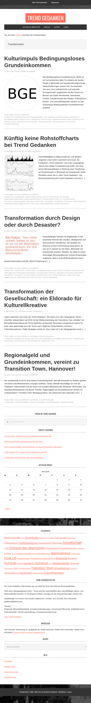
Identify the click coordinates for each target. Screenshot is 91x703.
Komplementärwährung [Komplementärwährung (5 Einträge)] (25, 561)
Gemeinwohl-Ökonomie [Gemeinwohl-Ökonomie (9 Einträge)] (50, 550)
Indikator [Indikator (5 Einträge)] (80, 555)
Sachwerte (49, 208)
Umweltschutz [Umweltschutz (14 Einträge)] (62, 575)
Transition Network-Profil (35, 639)
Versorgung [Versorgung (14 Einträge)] (26, 579)
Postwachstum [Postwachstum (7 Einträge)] (23, 565)
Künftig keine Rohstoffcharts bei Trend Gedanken (23, 464)
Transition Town (11, 211)
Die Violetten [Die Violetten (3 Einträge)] (50, 545)
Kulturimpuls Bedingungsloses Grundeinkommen (28, 65)
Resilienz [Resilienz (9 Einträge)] (72, 565)
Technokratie (42, 282)
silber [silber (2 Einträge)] (50, 570)
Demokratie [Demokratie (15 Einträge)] (32, 544)
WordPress (62, 699)
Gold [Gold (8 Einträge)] (6, 555)
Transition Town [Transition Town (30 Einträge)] (42, 575)
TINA (50, 282)
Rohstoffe (39, 208)
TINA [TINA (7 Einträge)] (15, 575)
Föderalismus (30, 204)
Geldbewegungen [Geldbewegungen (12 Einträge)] (28, 550)
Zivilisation (70, 129)
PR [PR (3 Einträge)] (54, 566)
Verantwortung (59, 129)
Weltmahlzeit (36, 284)
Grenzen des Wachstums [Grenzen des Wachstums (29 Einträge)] (27, 555)
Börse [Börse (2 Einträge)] (23, 545)
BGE (45, 124)
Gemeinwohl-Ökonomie (52, 346)
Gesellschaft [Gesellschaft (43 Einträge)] (72, 550)
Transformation (45, 129)
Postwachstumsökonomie (14, 208)
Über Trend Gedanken (13, 624)
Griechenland (10, 280)
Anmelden (8, 668)
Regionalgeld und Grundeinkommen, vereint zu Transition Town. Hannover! (43, 369)
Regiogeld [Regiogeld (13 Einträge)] (61, 565)
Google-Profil (19, 639)
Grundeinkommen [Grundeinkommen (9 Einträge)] (68, 555)
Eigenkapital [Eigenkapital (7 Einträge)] (60, 545)
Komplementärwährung (14, 206)
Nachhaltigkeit (10, 129)
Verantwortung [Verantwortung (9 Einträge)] (11, 580)
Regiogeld (30, 208)
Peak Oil (58, 206)
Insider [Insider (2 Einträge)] (13, 560)
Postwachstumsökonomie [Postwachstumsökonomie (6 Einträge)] (41, 565)
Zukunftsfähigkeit (11, 131)
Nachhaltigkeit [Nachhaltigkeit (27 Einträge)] (60, 560)
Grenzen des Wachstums (41, 126)
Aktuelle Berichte (21, 122)
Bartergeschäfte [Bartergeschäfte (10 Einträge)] (12, 544)
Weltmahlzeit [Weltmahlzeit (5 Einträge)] (38, 580)
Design (28, 346)
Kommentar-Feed (11, 679)
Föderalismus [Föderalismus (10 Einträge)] (11, 550)
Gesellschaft (24, 126)
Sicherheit (59, 208)
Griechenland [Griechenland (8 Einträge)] (51, 555)
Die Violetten (36, 346)
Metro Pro (38, 699)
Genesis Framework (50, 699)
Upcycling (35, 211)
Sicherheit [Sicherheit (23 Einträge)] (41, 570)
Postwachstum (23, 129)
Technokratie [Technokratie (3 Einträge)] (8, 575)
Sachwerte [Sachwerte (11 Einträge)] (28, 570)
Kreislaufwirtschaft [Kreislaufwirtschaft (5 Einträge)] (42, 561)
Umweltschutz (24, 211)
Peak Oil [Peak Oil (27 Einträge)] (10, 565)
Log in (69, 699)
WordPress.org (10, 684)
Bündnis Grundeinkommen (58, 124)
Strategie (68, 208)
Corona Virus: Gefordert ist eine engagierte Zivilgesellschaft (27, 443)
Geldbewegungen (11, 126)
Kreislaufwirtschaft (75, 126)
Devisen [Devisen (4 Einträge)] (42, 545)
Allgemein (34, 201)
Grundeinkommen (59, 126)
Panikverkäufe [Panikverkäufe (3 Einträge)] (75, 561)
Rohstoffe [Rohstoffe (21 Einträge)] (10, 570)
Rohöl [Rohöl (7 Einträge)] (20, 570)
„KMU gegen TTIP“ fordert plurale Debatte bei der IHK (25, 459)
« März (7, 516)
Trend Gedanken (45, 18)
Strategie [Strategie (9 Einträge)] (74, 570)
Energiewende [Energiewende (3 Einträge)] (71, 545)
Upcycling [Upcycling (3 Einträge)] (74, 575)
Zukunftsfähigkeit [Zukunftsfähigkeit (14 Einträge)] (54, 579)
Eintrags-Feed (9, 674)
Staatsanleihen (29, 282)
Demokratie (74, 124)
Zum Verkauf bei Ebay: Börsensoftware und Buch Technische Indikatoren (33, 454)
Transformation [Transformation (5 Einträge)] (24, 575)
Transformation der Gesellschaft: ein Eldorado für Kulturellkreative (44, 305)
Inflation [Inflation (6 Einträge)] (7, 560)
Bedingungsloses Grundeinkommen (29, 124)
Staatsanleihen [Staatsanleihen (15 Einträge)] (61, 570)
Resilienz (33, 129)
